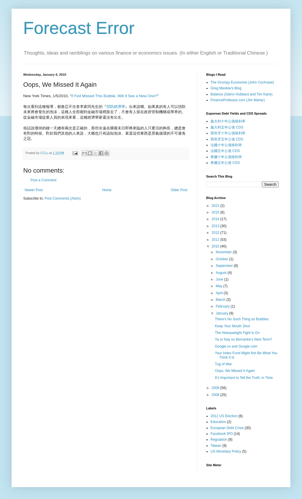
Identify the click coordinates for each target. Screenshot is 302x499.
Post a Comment (43, 180)
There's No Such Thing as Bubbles (242, 319)
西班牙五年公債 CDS (227, 139)
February (223, 306)
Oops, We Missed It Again (235, 371)
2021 (216, 206)
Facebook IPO (222, 434)
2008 (216, 395)
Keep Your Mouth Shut (232, 326)
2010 (216, 246)
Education (218, 422)
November (224, 252)
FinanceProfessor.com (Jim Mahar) (238, 100)
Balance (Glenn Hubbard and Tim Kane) (241, 94)
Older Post (179, 190)
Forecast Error (78, 28)
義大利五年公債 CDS (227, 127)
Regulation (219, 439)
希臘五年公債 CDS (225, 163)
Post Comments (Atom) (62, 198)
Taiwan (216, 446)
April (220, 293)
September (225, 266)
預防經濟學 (115, 106)
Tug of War (223, 364)
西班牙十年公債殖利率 (228, 133)
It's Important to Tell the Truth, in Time (244, 378)
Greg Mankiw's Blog (226, 88)
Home (107, 190)
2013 (216, 226)
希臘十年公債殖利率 (226, 157)
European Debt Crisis (227, 428)
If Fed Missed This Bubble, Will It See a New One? (114, 96)
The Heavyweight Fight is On (237, 333)
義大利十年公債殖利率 (228, 121)
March (221, 300)
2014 (216, 219)
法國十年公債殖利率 (226, 145)
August (222, 273)
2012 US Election (224, 416)
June (220, 279)
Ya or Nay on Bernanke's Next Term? (243, 339)
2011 (216, 240)
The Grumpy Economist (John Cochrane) (242, 82)
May (219, 286)
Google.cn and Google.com (236, 346)
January (222, 313)
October (222, 259)
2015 (216, 212)
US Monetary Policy (226, 451)
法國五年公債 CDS (225, 151)
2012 (216, 233)
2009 (216, 388)
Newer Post (34, 190)
